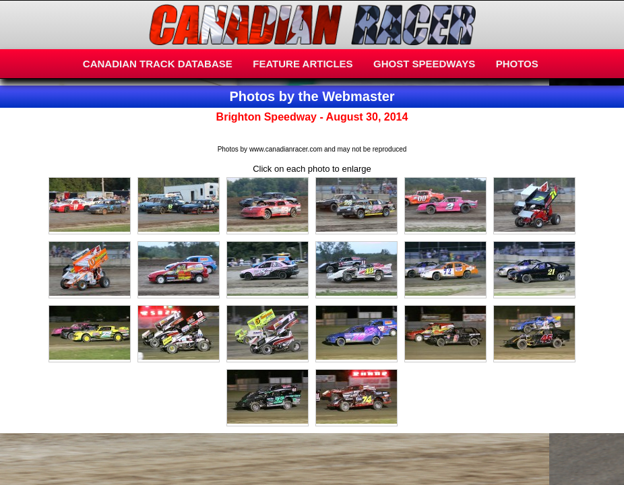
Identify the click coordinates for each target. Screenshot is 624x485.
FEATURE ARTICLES (302, 63)
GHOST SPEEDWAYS (424, 63)
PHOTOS (517, 63)
